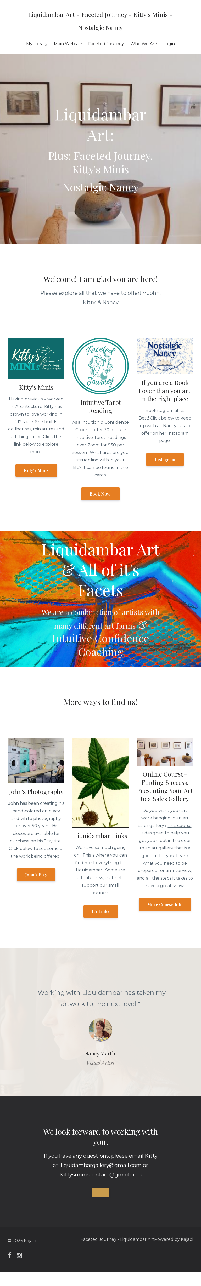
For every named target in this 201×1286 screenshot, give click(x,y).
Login (169, 44)
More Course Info (165, 918)
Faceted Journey (106, 44)
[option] (100, 1036)
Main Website (68, 44)
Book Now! (100, 494)
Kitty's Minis (36, 470)
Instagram (165, 459)
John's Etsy (36, 888)
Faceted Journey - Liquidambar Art (112, 1254)
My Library (37, 44)
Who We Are (143, 44)
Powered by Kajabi (173, 1254)
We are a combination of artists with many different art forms (101, 624)
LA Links (100, 925)
